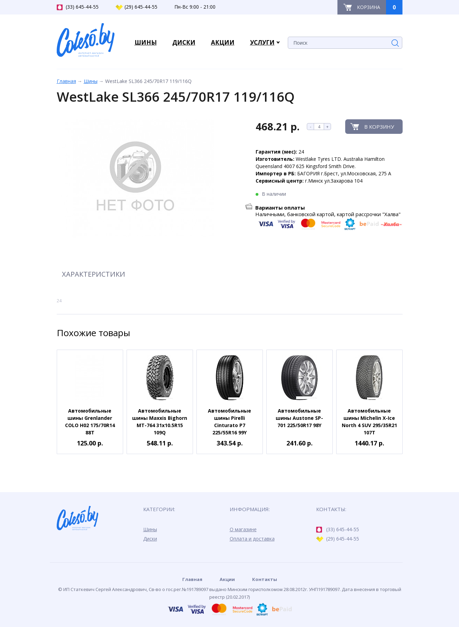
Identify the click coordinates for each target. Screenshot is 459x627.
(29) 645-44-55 (136, 6)
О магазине (243, 529)
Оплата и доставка (252, 538)
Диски (150, 538)
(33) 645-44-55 (78, 6)
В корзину (379, 126)
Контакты (264, 579)
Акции (227, 579)
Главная (66, 81)
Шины (91, 81)
